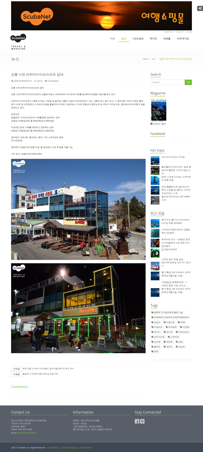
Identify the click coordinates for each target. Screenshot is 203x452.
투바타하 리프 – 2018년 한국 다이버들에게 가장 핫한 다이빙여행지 (175, 242)
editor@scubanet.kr (27, 433)
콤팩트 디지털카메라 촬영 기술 (167, 312)
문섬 (179, 342)
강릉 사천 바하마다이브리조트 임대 (37, 74)
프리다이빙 (158, 337)
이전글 (16, 368)
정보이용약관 (86, 448)
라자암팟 (171, 327)
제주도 (168, 347)
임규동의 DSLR (169, 249)
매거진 (153, 38)
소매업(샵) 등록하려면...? (174, 282)
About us (169, 32)
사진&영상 (138, 38)
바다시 (155, 332)
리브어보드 (182, 332)
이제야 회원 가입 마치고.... (174, 285)
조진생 (155, 342)
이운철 (184, 327)
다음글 (16, 374)
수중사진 (169, 322)
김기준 (168, 332)
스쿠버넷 (173, 337)
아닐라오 (157, 327)
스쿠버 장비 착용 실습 (172, 259)
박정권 (168, 342)
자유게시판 (183, 38)
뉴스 (123, 38)
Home (146, 59)
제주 (154, 351)
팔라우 (155, 347)
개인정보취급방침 (69, 448)
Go (188, 82)
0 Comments (53, 81)
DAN (181, 322)
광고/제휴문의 (53, 448)
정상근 (155, 322)
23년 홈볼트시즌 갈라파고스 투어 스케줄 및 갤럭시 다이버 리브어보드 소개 (176, 190)
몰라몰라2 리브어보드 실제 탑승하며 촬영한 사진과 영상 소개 (176, 170)
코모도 (180, 347)
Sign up (179, 32)
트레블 (166, 38)
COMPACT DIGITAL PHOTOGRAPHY (170, 317)
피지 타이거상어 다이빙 (173, 157)
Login (189, 32)
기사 (112, 38)
